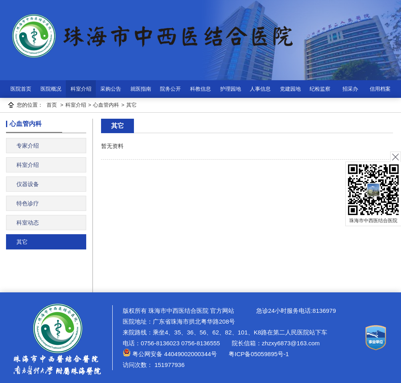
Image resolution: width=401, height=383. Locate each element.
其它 (131, 105)
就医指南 (140, 89)
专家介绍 (27, 145)
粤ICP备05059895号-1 (258, 354)
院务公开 (170, 89)
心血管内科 (106, 105)
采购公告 (110, 89)
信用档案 (380, 89)
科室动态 (27, 222)
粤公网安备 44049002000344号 (170, 354)
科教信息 (200, 89)
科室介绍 (81, 89)
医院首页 (20, 89)
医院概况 (51, 89)
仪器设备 (27, 184)
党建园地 (290, 89)
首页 (52, 105)
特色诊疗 (27, 203)
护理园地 (230, 89)
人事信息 (260, 89)
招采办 (350, 89)
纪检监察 (320, 89)
